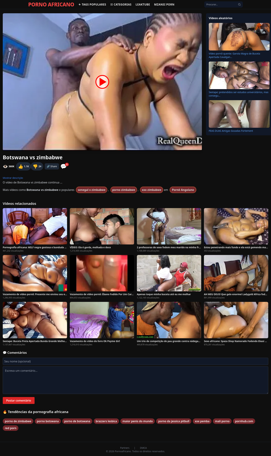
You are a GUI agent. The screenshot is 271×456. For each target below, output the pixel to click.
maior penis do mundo (137, 421)
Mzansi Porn (164, 4)
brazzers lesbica (106, 421)
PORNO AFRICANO (51, 4)
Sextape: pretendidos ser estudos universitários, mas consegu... (238, 94)
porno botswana (48, 421)
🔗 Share (52, 166)
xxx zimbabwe (151, 190)
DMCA (143, 447)
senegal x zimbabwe (91, 190)
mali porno (222, 421)
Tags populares (92, 4)
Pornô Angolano (183, 190)
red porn (10, 428)
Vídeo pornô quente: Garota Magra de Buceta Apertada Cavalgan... (234, 55)
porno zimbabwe (123, 190)
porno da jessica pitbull (173, 421)
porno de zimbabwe (18, 421)
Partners (125, 447)
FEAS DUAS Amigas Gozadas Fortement (231, 130)
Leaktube (143, 4)
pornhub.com (244, 421)
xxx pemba (202, 421)
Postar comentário (18, 400)
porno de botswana (77, 421)
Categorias (120, 4)
